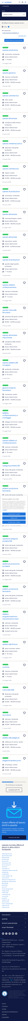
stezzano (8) (5, 901)
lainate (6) (4, 885)
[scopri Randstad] (14, 927)
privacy (4, 1003)
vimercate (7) (5, 907)
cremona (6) (5, 877)
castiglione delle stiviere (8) (9, 870)
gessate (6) (5, 883)
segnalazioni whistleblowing (10, 1011)
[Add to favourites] (24, 48)
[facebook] (9, 933)
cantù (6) (4, 866)
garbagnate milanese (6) (9, 881)
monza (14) (5, 896)
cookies (4, 1009)
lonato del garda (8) (7, 889)
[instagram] (16, 933)
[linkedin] (3, 933)
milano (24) (5, 892)
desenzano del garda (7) (8, 879)
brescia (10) (5, 861)
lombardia (6, 6)
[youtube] (13, 933)
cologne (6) (5, 872)
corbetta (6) (5, 874)
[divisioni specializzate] (14, 923)
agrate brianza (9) (7, 855)
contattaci (5, 1006)
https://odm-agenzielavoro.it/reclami (16, 997)
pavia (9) (4, 898)
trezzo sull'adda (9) (7, 903)
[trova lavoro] (14, 915)
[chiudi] (24, 14)
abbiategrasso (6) (7, 853)
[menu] (25, 2)
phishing (4, 1014)
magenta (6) (5, 890)
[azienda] (14, 919)
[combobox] (14, 14)
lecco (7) (4, 887)
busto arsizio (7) (6, 864)
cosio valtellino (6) (7, 876)
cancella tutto (22, 35)
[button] (18, 33)
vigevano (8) (5, 905)
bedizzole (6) (5, 857)
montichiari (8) (6, 894)
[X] (6, 933)
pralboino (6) (5, 900)
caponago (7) (5, 868)
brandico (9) (5, 859)
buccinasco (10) (6, 863)
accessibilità (5, 1017)
